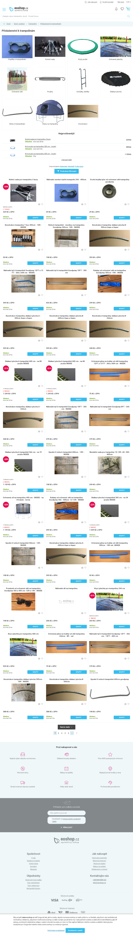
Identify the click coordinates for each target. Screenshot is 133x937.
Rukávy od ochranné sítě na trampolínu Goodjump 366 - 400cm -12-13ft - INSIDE (66, 499)
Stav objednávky (33, 883)
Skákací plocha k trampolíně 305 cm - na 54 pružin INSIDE (109, 499)
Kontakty (33, 866)
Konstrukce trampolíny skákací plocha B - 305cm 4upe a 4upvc (109, 226)
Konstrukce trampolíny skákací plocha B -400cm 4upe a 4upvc (66, 317)
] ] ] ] (128, 2)
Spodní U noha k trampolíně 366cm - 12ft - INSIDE (23, 544)
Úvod (8, 24)
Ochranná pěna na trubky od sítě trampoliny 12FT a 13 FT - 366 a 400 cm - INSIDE (109, 362)
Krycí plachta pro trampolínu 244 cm (109, 588)
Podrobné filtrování (66, 171)
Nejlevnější (63, 166)
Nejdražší (71, 166)
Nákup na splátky (99, 866)
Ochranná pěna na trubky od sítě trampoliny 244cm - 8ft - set (66, 635)
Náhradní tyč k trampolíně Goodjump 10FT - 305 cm (66, 271)
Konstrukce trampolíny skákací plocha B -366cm (66, 680)
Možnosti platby (99, 864)
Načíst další (66, 727)
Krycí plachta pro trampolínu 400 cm (23, 634)
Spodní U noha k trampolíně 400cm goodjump (109, 679)
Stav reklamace (33, 886)
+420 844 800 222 (99, 880)
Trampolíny (32, 24)
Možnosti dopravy (99, 861)
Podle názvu (79, 166)
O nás (33, 858)
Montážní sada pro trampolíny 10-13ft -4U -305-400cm (110, 453)
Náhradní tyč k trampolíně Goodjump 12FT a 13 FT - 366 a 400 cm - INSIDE (23, 271)
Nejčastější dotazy (33, 888)
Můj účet (121, 2)
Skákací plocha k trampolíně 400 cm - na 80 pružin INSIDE (23, 362)
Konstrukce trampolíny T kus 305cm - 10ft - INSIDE (23, 226)
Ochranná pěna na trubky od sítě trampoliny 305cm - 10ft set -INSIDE (109, 544)
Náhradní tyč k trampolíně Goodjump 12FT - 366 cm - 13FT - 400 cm (109, 635)
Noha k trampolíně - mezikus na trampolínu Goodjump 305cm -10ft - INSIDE (66, 226)
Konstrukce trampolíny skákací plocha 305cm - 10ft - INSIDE (23, 680)
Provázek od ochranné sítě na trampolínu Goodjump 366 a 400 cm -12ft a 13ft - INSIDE (23, 589)
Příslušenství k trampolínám (50, 24)
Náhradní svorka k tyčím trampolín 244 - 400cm (66, 180)
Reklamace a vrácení (99, 869)
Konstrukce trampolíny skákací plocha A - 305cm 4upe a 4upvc (23, 317)
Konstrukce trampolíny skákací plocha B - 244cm (109, 317)
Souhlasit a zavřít (75, 930)
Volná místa (33, 864)
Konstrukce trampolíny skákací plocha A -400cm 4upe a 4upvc (66, 544)
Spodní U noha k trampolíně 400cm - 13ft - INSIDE (66, 453)
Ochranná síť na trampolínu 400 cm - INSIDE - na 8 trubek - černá (23, 499)
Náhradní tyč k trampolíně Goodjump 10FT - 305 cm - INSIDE (66, 408)
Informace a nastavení (56, 930)
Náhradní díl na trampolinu (66, 588)
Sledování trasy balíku (33, 880)
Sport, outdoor (19, 24)
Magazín (33, 869)
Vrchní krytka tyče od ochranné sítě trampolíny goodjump (109, 181)
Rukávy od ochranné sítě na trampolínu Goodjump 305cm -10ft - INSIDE (109, 271)
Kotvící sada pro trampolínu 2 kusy (23, 180)
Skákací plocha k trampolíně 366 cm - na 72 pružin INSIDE (23, 453)
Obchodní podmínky (99, 858)
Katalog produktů (33, 861)
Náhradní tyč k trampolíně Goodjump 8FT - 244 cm (109, 408)
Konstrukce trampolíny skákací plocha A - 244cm (23, 408)
